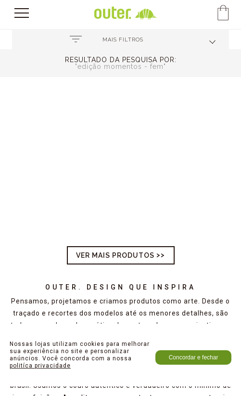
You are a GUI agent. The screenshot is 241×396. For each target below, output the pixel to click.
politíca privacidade (40, 365)
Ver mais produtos (115, 255)
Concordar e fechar (193, 357)
